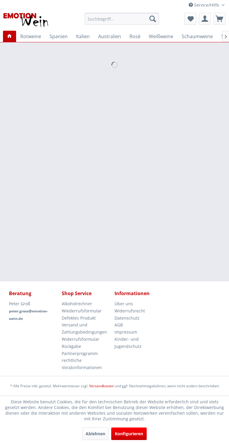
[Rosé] (135, 36)
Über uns (123, 303)
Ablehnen (95, 433)
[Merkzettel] (190, 19)
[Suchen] (152, 19)
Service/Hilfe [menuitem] (204, 5)
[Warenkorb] (219, 19)
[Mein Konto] (205, 19)
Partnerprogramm (80, 353)
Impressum (125, 332)
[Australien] (109, 36)
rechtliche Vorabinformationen (82, 363)
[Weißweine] (161, 36)
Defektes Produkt (79, 318)
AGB (118, 325)
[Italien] (83, 36)
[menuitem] (122, 19)
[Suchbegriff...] (122, 19)
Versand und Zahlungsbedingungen (84, 328)
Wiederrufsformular (82, 311)
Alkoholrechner (77, 303)
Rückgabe (71, 346)
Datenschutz (127, 318)
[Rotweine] (30, 36)
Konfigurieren (129, 433)
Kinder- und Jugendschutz (128, 342)
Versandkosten (101, 385)
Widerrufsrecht (129, 311)
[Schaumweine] (197, 36)
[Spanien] (58, 36)
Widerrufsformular (80, 339)
